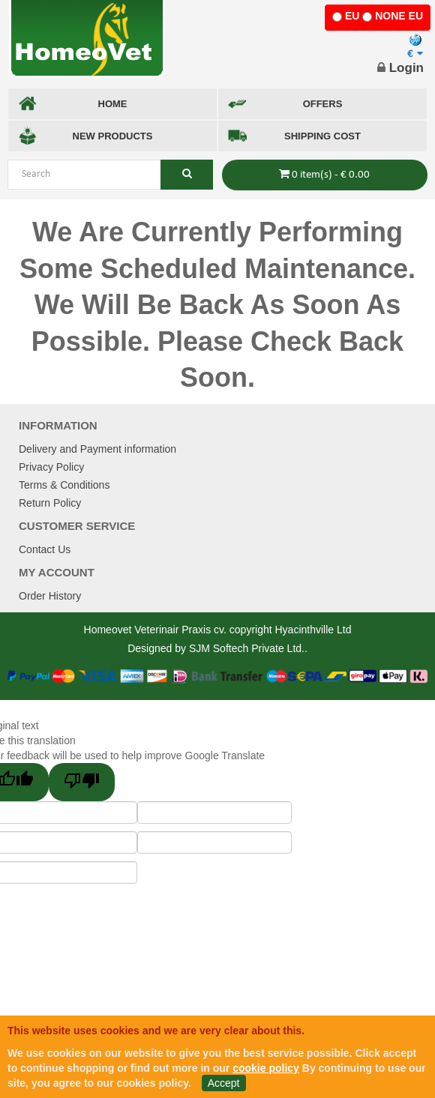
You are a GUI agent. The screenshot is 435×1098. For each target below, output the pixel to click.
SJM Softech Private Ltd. (246, 648)
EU (352, 16)
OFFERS (285, 103)
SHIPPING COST (294, 136)
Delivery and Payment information (97, 449)
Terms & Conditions (64, 485)
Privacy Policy (51, 467)
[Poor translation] (82, 782)
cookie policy (265, 1068)
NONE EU (399, 16)
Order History (50, 596)
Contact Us (44, 549)
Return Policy (50, 503)
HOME (73, 103)
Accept (224, 1083)
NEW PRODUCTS (85, 136)
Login (400, 68)
